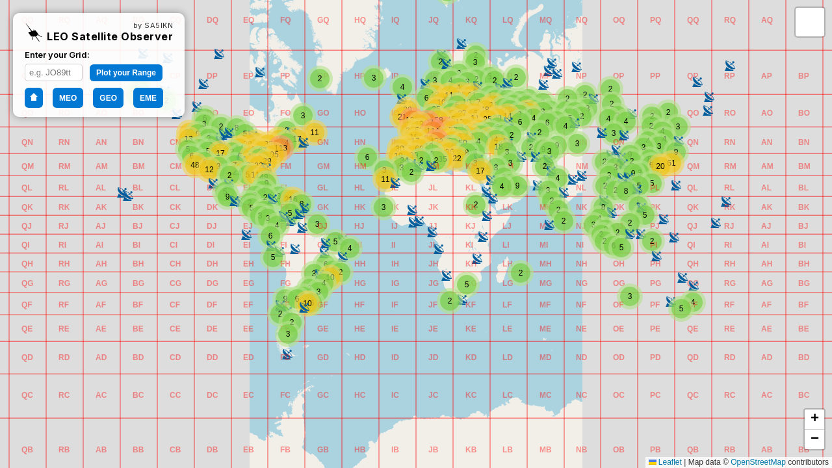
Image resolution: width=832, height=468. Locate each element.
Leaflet (665, 462)
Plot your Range (126, 72)
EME (148, 98)
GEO (108, 98)
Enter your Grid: (57, 54)
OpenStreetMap (758, 462)
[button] (25, 448)
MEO (68, 98)
